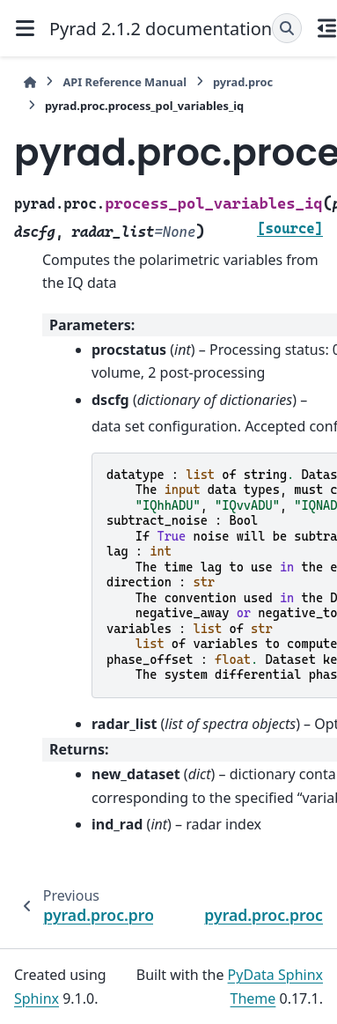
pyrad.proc (243, 82)
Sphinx (36, 998)
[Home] (30, 82)
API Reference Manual (124, 82)
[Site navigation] (24, 28)
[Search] (287, 28)
